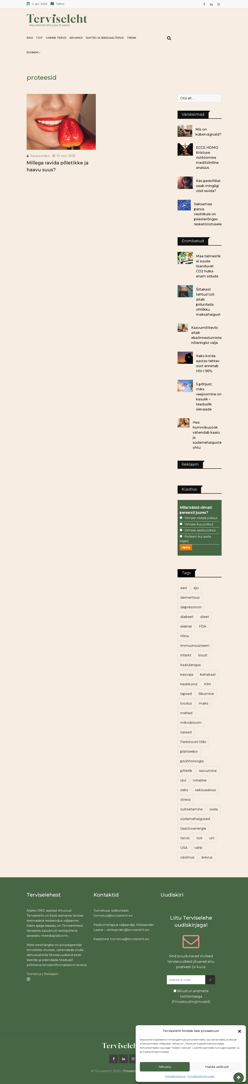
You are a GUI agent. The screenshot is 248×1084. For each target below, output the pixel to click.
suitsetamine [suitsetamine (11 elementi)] (191, 809)
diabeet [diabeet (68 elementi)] (186, 617)
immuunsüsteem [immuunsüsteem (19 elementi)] (195, 646)
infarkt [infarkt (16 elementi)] (185, 655)
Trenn (131, 37)
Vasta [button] (186, 547)
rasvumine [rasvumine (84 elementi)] (208, 771)
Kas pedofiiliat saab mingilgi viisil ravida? (208, 186)
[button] (240, 1031)
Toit (39, 37)
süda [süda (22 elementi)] (213, 809)
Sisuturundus (39, 156)
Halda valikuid (217, 1067)
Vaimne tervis (56, 37)
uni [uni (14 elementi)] (211, 838)
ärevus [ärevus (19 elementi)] (207, 857)
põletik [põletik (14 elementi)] (186, 771)
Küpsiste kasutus (175, 1076)
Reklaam (51, 974)
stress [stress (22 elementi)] (185, 800)
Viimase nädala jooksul (200, 518)
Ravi (30, 37)
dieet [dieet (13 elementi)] (204, 617)
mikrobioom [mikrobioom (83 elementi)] (191, 723)
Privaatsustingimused (201, 1076)
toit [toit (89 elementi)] (199, 838)
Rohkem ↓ (33, 52)
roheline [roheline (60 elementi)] (199, 780)
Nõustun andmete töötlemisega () (191, 996)
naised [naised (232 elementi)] (186, 732)
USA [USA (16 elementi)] (184, 848)
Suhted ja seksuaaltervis (105, 37)
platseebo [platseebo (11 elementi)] (189, 751)
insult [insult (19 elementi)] (202, 655)
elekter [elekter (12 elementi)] (186, 626)
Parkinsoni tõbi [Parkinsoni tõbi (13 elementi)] (193, 742)
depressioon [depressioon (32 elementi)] (191, 607)
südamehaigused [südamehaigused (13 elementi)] (195, 819)
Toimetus (34, 974)
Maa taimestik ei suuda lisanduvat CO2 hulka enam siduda (208, 266)
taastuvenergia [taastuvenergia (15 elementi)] (193, 828)
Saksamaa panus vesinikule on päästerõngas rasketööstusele (208, 214)
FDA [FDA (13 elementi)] (202, 626)
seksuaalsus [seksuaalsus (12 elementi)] (205, 790)
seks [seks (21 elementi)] (184, 790)
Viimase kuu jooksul (198, 524)
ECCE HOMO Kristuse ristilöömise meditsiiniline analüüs (207, 158)
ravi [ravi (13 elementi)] (183, 780)
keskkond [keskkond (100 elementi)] (188, 684)
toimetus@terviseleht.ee (113, 915)
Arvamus (76, 37)
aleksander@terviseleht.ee (128, 930)
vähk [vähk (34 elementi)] (198, 848)
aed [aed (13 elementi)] (183, 588)
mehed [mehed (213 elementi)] (186, 713)
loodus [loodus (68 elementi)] (186, 703)
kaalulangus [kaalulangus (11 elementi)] (190, 665)
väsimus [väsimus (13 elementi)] (187, 857)
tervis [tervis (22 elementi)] (185, 838)
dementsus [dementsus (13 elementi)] (190, 598)
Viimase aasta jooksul (200, 530)
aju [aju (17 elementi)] (196, 588)
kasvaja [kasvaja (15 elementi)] (186, 675)
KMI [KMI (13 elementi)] (207, 684)
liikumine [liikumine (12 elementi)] (206, 694)
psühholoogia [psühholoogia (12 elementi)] (192, 761)
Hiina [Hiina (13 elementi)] (184, 636)
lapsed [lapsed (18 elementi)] (186, 694)
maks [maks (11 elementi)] (203, 703)
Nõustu (165, 1067)
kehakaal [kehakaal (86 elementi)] (208, 675)
